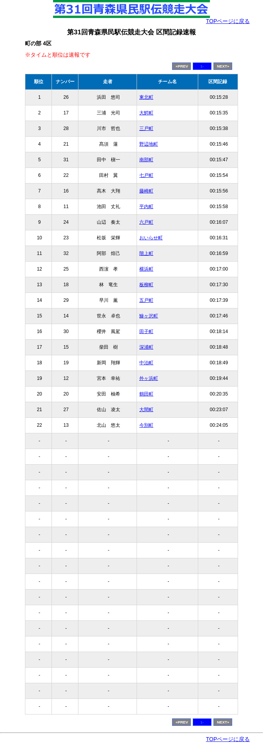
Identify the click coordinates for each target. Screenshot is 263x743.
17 (66, 113)
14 (66, 316)
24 (66, 222)
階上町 (146, 253)
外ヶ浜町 (148, 378)
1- (202, 66)
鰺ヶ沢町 (148, 316)
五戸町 (146, 300)
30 (66, 331)
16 (66, 191)
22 (66, 175)
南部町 (146, 159)
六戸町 (146, 222)
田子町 (146, 331)
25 (66, 269)
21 (66, 144)
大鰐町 (146, 113)
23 (66, 238)
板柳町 (146, 284)
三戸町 (146, 128)
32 (66, 253)
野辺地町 (148, 144)
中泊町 (146, 362)
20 (66, 394)
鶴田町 (146, 394)
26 (66, 97)
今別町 (146, 425)
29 (66, 300)
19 (66, 362)
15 (66, 347)
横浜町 (146, 269)
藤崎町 (146, 191)
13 (66, 425)
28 (66, 128)
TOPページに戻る (228, 21)
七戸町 (146, 175)
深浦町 (146, 347)
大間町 (146, 409)
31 (66, 159)
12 (66, 378)
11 (66, 206)
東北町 (146, 97)
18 (66, 284)
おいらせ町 (151, 238)
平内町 (146, 206)
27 (66, 409)
